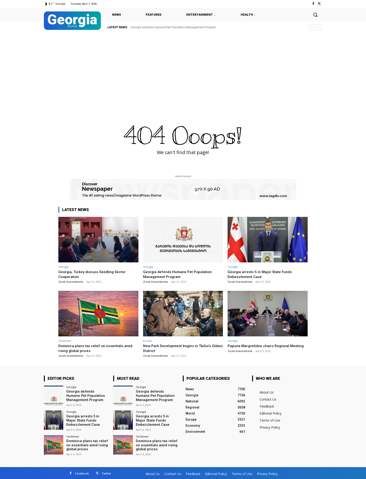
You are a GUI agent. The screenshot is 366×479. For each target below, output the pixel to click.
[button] (315, 14)
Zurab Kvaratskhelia (70, 281)
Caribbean (64, 340)
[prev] (312, 27)
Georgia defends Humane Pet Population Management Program (173, 27)
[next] (319, 27)
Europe (147, 340)
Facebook (82, 472)
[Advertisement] (183, 68)
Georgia (63, 266)
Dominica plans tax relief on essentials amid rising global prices (85, 444)
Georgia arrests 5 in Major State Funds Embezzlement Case (262, 274)
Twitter (106, 472)
